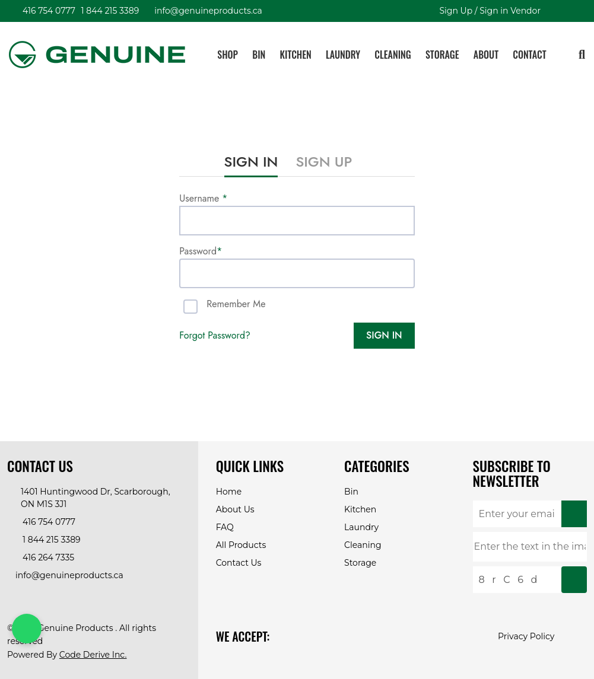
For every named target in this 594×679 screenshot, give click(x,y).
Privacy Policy (526, 636)
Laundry (343, 54)
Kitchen (296, 54)
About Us (235, 509)
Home (229, 491)
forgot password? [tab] (214, 335)
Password (200, 251)
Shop (227, 54)
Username (203, 198)
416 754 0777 (47, 10)
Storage (442, 54)
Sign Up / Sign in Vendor (488, 10)
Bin (258, 54)
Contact (529, 54)
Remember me (236, 304)
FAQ (225, 527)
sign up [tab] (324, 161)
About (486, 54)
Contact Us (239, 562)
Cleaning (392, 54)
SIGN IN (384, 335)
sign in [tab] (251, 161)
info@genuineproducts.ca (206, 10)
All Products (241, 545)
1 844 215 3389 (108, 10)
